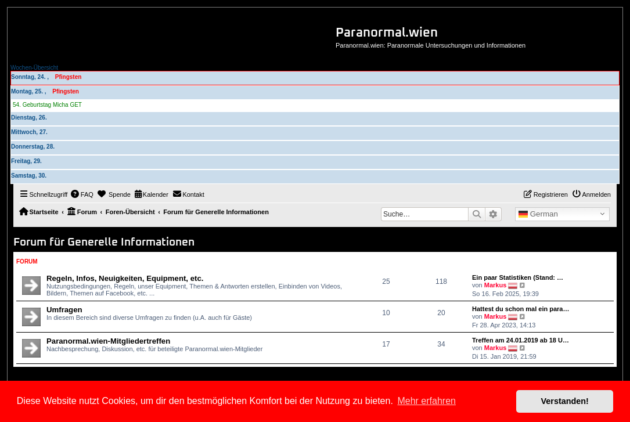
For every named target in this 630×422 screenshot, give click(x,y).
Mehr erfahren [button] (426, 401)
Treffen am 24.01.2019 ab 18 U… (520, 340)
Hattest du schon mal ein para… (520, 308)
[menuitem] (81, 194)
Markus (495, 285)
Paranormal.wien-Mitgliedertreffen (108, 341)
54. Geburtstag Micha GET (47, 105)
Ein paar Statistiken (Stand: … (517, 277)
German (538, 214)
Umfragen (64, 309)
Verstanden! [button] (565, 401)
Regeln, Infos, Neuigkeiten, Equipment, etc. (124, 278)
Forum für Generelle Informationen (104, 242)
